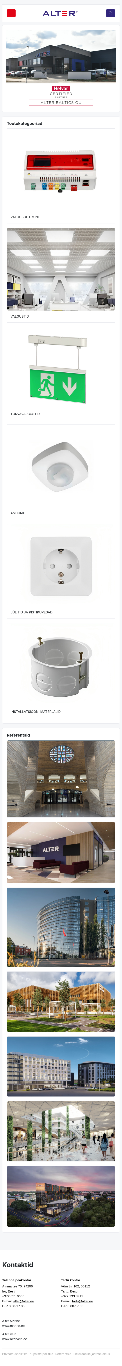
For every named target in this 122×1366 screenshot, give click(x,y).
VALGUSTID (20, 316)
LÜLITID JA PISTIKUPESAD (31, 612)
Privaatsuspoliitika (14, 1354)
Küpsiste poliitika (41, 1354)
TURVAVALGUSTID (25, 414)
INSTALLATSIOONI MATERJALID (36, 712)
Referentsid (63, 1354)
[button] (11, 95)
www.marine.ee (13, 1326)
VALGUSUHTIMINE (25, 217)
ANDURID (18, 513)
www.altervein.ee (14, 1339)
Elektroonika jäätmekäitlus (92, 1354)
